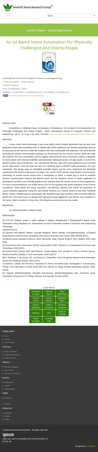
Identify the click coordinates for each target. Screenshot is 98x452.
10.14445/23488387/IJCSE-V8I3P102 (23, 95)
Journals (7, 339)
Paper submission (11, 351)
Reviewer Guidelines (12, 367)
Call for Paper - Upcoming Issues (49, 30)
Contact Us (8, 398)
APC (49, 313)
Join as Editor (9, 370)
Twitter (7, 419)
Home (7, 336)
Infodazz (91, 446)
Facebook (8, 413)
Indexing (35, 313)
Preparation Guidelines (12, 355)
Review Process (10, 358)
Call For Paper (10, 342)
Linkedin (7, 416)
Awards (7, 386)
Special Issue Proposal (12, 373)
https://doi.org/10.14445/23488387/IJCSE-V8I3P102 (71, 134)
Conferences (9, 382)
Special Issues (10, 389)
